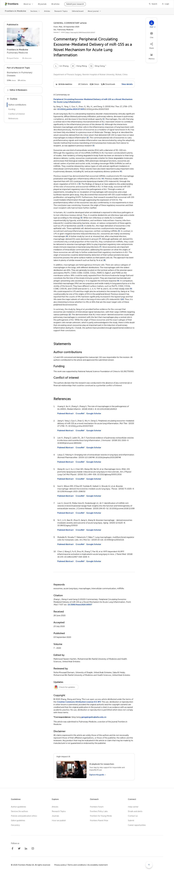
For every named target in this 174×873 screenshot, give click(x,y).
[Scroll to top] (149, 864)
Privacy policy (60, 865)
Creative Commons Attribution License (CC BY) (79, 702)
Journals (55, 816)
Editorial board (77, 11)
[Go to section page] (23, 41)
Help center (133, 807)
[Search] (153, 4)
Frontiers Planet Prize (99, 820)
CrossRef (80, 413)
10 (122, 299)
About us (27, 4)
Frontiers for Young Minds (101, 816)
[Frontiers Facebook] (12, 848)
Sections (33, 11)
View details (127, 84)
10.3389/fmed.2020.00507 (80, 604)
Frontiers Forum (97, 807)
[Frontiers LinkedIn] (26, 848)
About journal (93, 11)
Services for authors (19, 811)
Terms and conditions (77, 865)
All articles (55, 4)
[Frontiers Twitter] (19, 848)
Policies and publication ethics (24, 816)
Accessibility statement (98, 865)
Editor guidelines (18, 820)
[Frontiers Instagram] (32, 848)
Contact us (133, 816)
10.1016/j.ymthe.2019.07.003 (70, 109)
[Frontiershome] (12, 4)
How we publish (59, 820)
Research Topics (61, 11)
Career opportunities (137, 825)
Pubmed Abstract (65, 413)
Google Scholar (93, 413)
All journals (42, 4)
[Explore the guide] (97, 775)
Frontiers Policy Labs (99, 811)
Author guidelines (18, 807)
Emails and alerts (135, 811)
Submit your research (75, 4)
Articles (47, 11)
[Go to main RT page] (23, 75)
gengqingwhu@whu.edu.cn (93, 717)
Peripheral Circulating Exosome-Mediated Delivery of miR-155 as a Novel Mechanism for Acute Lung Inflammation (93, 100)
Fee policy (15, 825)
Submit (131, 820)
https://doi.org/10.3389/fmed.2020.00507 (80, 32)
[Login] (165, 4)
